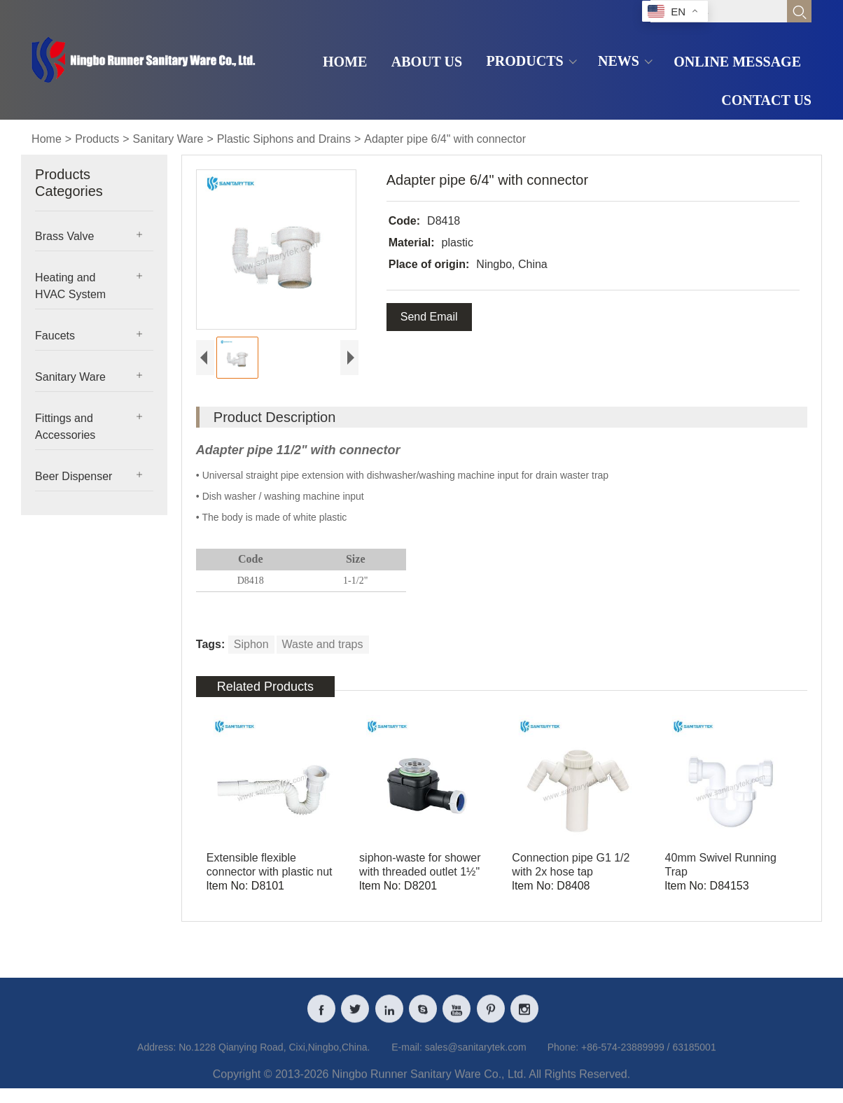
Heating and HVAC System (70, 286)
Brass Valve (64, 236)
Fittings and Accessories (65, 426)
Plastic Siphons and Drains (284, 139)
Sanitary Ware (168, 139)
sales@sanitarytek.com (476, 1060)
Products (97, 139)
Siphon (251, 646)
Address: (156, 1060)
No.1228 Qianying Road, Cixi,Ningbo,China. (274, 1060)
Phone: (563, 1060)
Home (47, 139)
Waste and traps (322, 646)
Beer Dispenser (73, 476)
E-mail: (406, 1060)
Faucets (55, 336)
